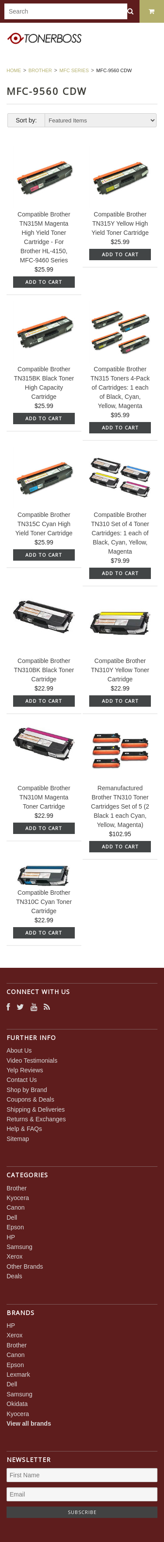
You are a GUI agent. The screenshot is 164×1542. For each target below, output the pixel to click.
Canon (15, 1207)
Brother (40, 70)
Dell (12, 1217)
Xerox (15, 1256)
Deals (14, 1276)
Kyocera (18, 1197)
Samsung (19, 1246)
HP (11, 1237)
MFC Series (74, 70)
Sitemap (18, 1138)
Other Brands (25, 1266)
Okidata (17, 1403)
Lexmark (18, 1374)
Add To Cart (43, 282)
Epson (15, 1227)
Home (14, 70)
